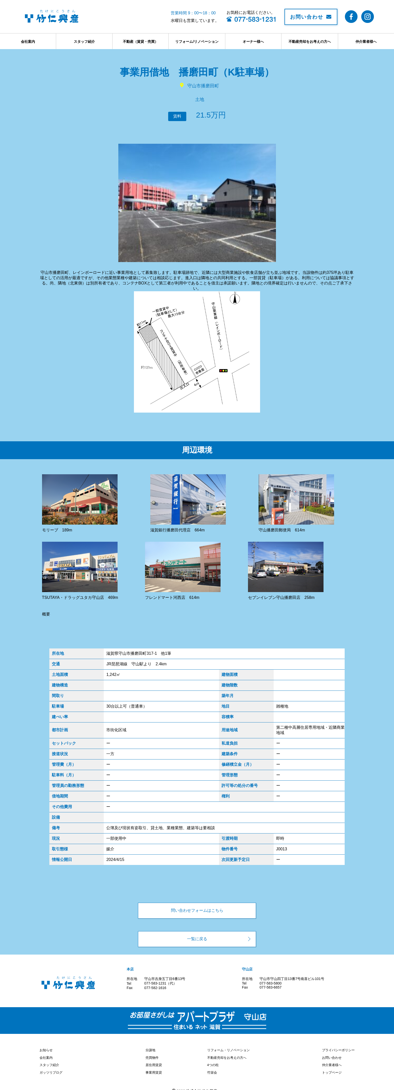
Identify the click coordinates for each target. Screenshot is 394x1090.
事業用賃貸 (153, 1069)
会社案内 (28, 42)
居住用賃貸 (153, 1063)
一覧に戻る (197, 939)
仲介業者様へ (366, 42)
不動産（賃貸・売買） (140, 42)
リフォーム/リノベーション (197, 42)
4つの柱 (213, 1063)
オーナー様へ (253, 42)
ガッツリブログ (52, 1069)
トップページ (330, 1069)
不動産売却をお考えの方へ (310, 42)
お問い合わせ (311, 17)
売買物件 (151, 1056)
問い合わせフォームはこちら (197, 910)
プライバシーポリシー (337, 1049)
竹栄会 (212, 1069)
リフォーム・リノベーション (230, 1049)
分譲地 (149, 1049)
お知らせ (47, 1049)
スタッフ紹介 (84, 42)
